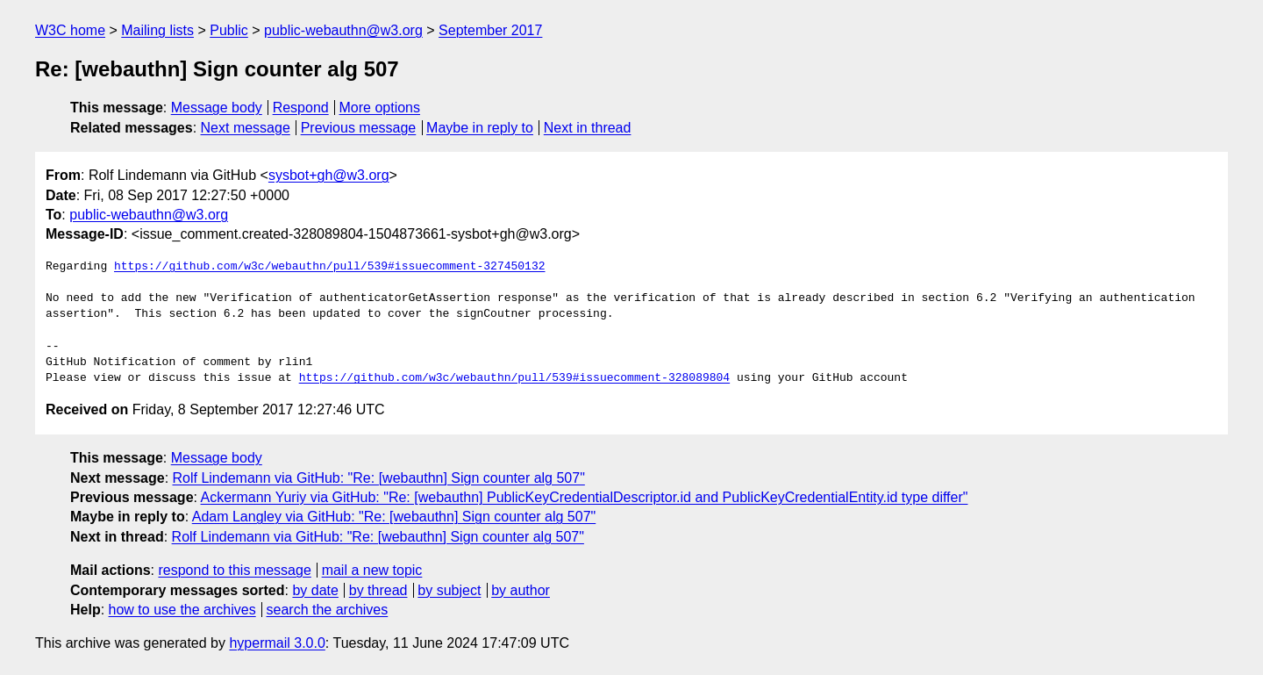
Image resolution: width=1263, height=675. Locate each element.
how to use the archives (182, 609)
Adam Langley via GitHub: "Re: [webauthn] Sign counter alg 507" (394, 516)
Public (229, 30)
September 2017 (490, 30)
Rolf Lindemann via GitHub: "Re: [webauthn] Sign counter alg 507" (379, 477)
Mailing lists (157, 30)
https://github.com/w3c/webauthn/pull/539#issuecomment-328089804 (514, 378)
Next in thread (588, 127)
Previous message (359, 127)
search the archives (328, 609)
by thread (378, 590)
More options (380, 107)
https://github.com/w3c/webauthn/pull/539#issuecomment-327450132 (329, 267)
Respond (301, 107)
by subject (449, 590)
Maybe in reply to (479, 127)
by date (315, 590)
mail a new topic (372, 570)
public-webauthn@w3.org (343, 30)
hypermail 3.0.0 (277, 643)
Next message (245, 127)
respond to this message (234, 570)
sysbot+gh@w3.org (328, 175)
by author (520, 590)
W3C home (70, 30)
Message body (216, 107)
